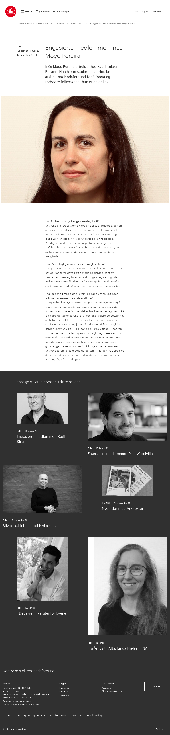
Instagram (64, 695)
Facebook (64, 688)
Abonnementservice (112, 691)
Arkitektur (107, 688)
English (159, 729)
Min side (156, 686)
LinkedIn (63, 691)
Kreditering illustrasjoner (15, 729)
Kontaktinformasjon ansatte (17, 701)
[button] (42, 11)
